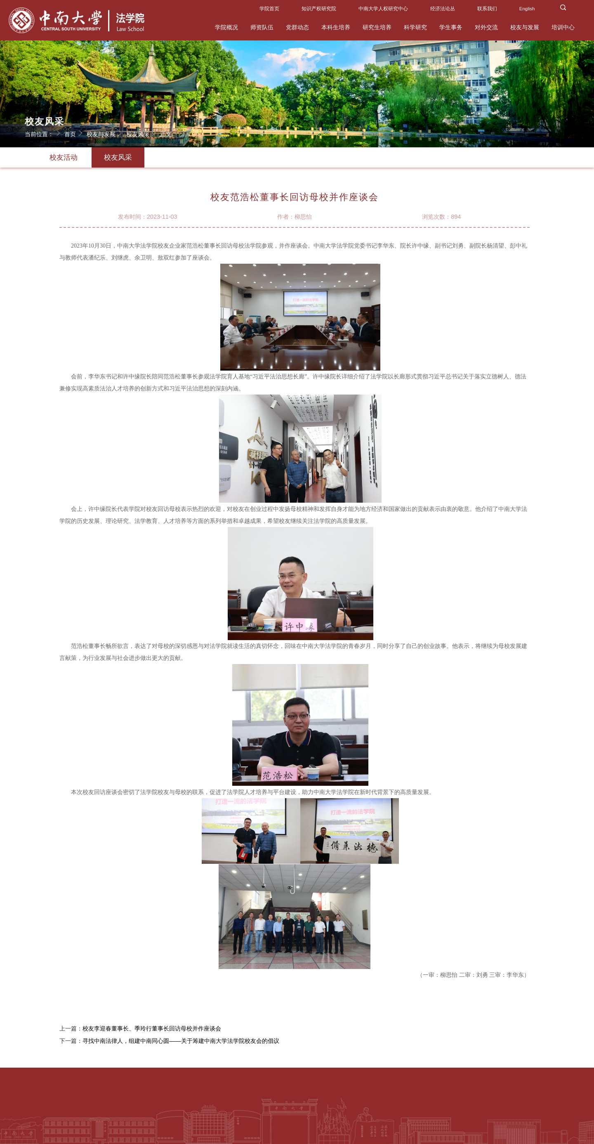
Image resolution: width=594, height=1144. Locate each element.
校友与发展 (524, 27)
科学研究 (415, 27)
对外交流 (486, 27)
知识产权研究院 (319, 8)
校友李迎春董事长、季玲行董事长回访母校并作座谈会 (151, 1031)
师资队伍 (261, 27)
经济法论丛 (442, 8)
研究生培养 (377, 27)
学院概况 (226, 27)
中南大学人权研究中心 (383, 8)
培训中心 (563, 27)
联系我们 (487, 8)
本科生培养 (335, 27)
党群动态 (297, 27)
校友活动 (64, 157)
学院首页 (269, 8)
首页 (74, 132)
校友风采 (142, 132)
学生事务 (450, 27)
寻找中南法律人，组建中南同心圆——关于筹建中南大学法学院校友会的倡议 (180, 1043)
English (527, 8)
